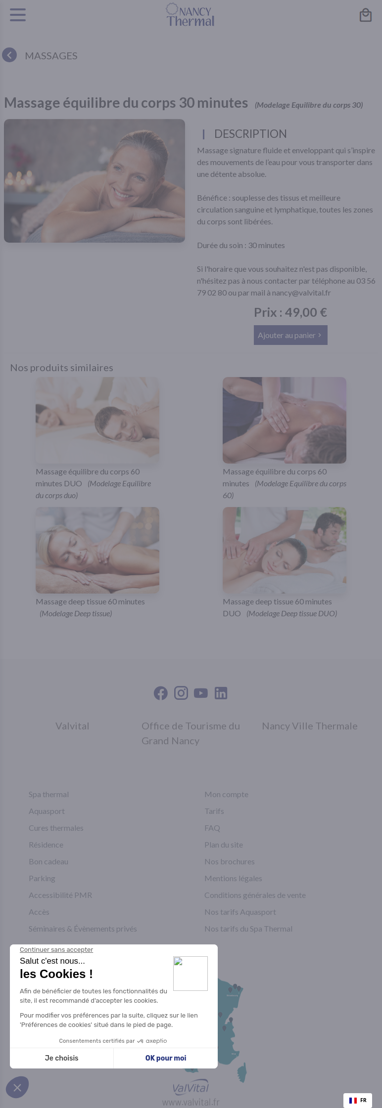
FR (358, 1100)
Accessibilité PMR (60, 894)
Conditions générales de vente (255, 894)
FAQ (212, 827)
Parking (42, 878)
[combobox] (357, 1100)
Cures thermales (56, 827)
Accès (39, 911)
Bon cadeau (48, 861)
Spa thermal (49, 794)
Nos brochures (229, 861)
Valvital (72, 725)
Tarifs (214, 810)
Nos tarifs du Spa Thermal (248, 928)
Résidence (46, 844)
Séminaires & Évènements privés (83, 928)
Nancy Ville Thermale (310, 725)
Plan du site (223, 844)
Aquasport (47, 810)
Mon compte (226, 794)
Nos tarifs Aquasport (240, 911)
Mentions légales (233, 878)
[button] (291, 335)
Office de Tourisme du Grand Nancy (191, 733)
